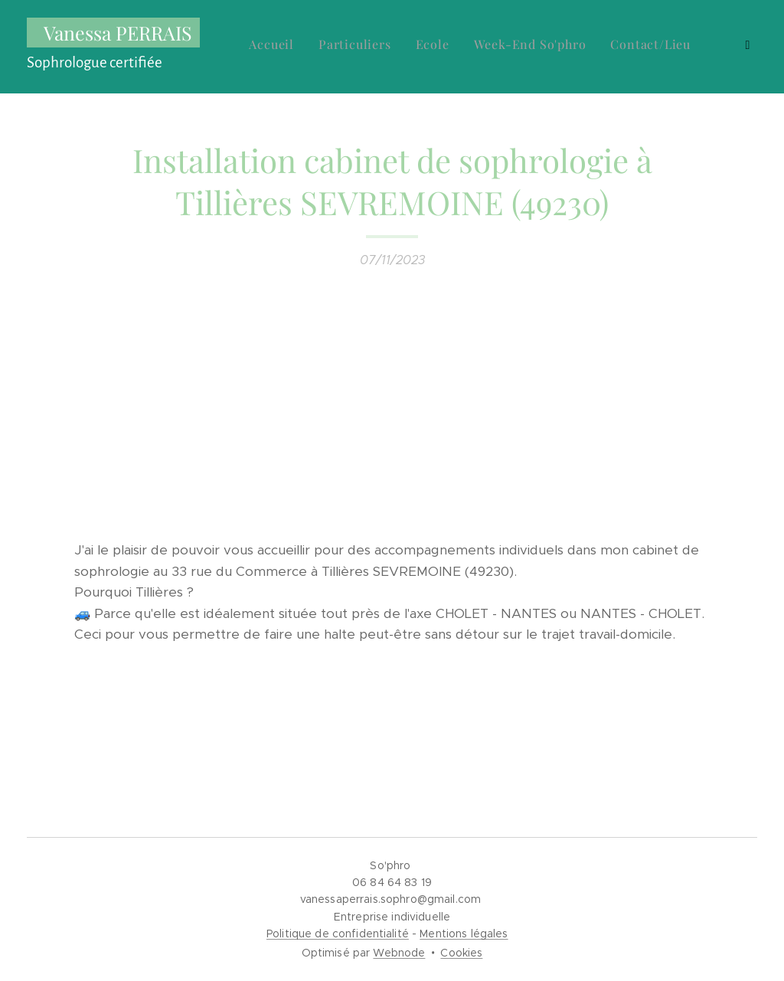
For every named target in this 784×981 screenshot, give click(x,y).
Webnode (399, 953)
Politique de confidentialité (337, 933)
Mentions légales (464, 933)
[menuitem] (614, 47)
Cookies (461, 953)
